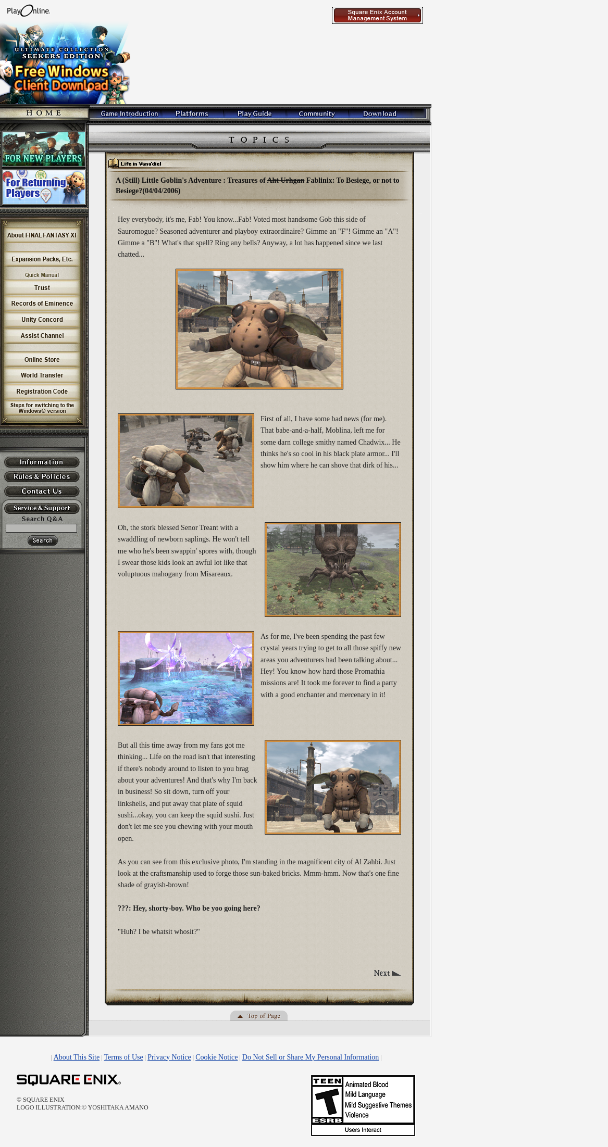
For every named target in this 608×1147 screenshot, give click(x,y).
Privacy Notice (169, 1057)
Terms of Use (123, 1057)
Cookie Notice (216, 1057)
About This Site (77, 1057)
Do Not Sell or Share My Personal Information (310, 1057)
